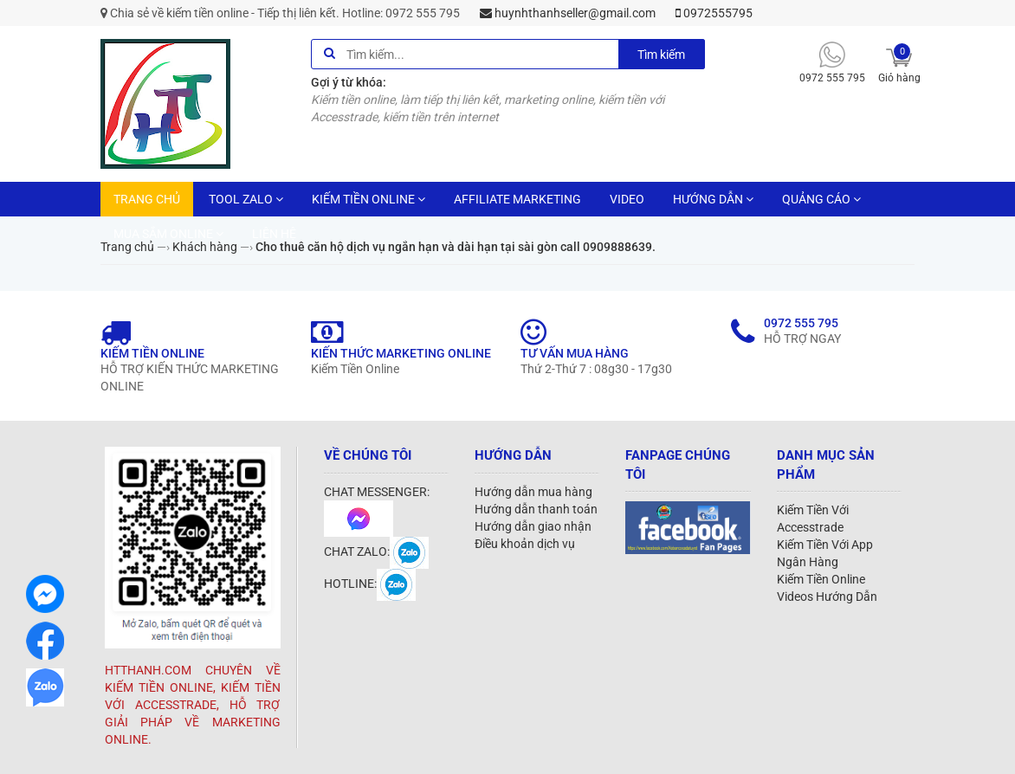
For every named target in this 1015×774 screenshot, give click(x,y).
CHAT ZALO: (376, 551)
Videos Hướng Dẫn (827, 596)
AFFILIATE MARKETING (517, 199)
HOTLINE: (370, 583)
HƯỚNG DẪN (713, 199)
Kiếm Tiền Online (821, 579)
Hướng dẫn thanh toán (536, 509)
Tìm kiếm (661, 54)
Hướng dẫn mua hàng (533, 492)
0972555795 (714, 13)
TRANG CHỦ (146, 199)
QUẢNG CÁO (821, 199)
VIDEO (627, 199)
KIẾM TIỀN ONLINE (368, 199)
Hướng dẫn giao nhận (533, 526)
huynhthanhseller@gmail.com (568, 13)
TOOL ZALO (246, 199)
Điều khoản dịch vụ (525, 544)
